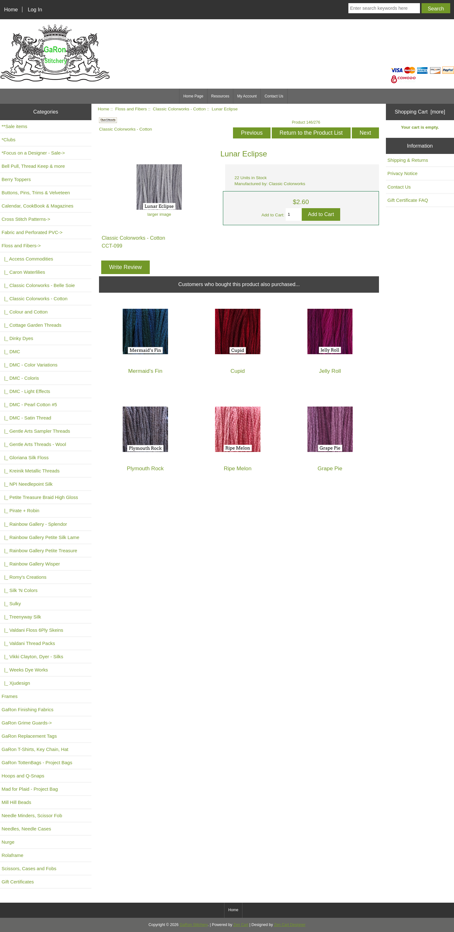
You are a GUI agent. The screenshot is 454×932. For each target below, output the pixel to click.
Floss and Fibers (131, 109)
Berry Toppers (16, 179)
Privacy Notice (402, 173)
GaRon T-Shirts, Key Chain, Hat (35, 749)
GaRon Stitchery (194, 925)
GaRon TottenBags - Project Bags (37, 762)
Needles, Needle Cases (26, 828)
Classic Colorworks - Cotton (179, 109)
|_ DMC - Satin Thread (26, 417)
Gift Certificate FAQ (407, 200)
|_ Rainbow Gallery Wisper (31, 563)
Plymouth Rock (145, 469)
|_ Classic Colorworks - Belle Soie (38, 285)
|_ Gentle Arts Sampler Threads (36, 431)
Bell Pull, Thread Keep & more (33, 166)
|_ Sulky (11, 603)
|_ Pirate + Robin (20, 510)
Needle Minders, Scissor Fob (32, 815)
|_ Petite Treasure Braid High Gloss (40, 497)
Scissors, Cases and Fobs (29, 868)
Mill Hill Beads (16, 802)
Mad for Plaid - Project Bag (30, 789)
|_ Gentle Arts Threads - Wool (34, 444)
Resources (220, 96)
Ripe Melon (238, 469)
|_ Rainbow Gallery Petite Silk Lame (40, 537)
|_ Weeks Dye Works (25, 669)
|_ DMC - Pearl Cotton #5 (29, 404)
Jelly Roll (330, 371)
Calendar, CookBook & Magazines (37, 205)
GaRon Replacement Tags (29, 736)
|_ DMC (11, 351)
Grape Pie (329, 469)
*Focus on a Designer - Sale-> (33, 152)
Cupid (237, 371)
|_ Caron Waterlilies (23, 272)
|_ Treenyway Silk (21, 616)
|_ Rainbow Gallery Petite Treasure (39, 550)
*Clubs (8, 139)
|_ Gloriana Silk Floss (25, 457)
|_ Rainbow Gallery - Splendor (34, 524)
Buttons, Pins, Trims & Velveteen (36, 192)
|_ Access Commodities (27, 258)
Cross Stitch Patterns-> (26, 219)
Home (11, 9)
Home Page (193, 96)
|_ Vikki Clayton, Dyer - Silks (32, 656)
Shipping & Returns (407, 160)
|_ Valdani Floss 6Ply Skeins (32, 630)
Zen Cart (240, 925)
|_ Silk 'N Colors (20, 590)
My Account (247, 96)
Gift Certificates (18, 881)
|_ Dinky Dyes (17, 338)
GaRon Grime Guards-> (27, 722)
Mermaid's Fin (145, 371)
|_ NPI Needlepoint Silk (27, 484)
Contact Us (274, 96)
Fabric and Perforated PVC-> (32, 232)
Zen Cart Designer (290, 925)
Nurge (8, 842)
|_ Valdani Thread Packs (28, 643)
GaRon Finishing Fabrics (28, 709)
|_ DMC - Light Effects (26, 391)
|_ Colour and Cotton (25, 311)
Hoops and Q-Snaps (23, 775)
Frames (10, 696)
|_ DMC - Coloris (20, 378)
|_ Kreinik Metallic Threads (31, 470)
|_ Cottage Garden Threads (31, 325)
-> (21, 245)
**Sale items (14, 126)
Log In (35, 9)
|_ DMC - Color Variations (29, 364)
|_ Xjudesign (16, 683)
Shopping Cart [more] (420, 111)
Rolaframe (12, 855)
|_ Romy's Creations (24, 577)
